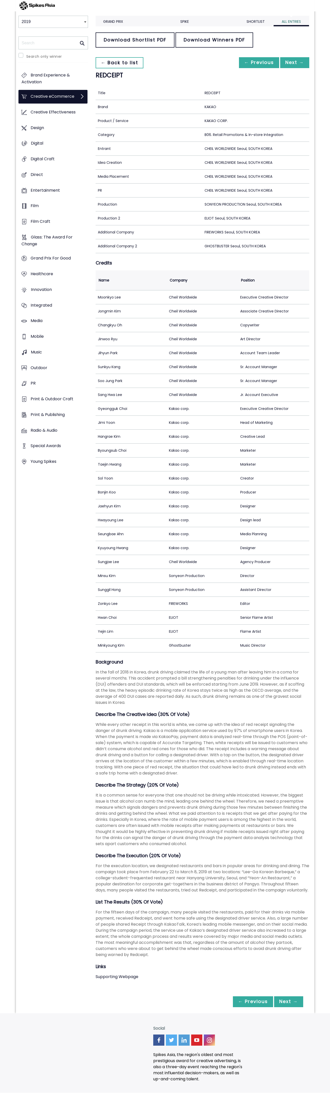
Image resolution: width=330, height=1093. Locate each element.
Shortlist (256, 21)
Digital (37, 143)
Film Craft (40, 221)
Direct (37, 174)
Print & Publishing (48, 415)
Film (35, 206)
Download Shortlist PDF (135, 40)
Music (36, 352)
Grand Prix (113, 21)
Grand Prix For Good (51, 258)
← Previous (256, 62)
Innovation (41, 289)
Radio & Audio (44, 430)
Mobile (37, 337)
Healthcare (42, 274)
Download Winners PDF (214, 40)
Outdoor (39, 368)
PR (33, 383)
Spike (184, 21)
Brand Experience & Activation (45, 78)
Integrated (41, 305)
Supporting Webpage (117, 977)
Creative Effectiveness (53, 112)
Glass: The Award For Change (47, 240)
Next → (293, 62)
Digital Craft (43, 159)
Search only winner (44, 56)
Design (37, 128)
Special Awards (46, 446)
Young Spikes (43, 461)
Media (36, 321)
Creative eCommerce (52, 97)
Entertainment (45, 190)
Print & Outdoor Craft (52, 399)
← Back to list (120, 62)
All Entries (291, 21)
